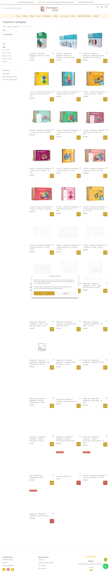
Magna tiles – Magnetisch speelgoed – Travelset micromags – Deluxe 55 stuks (65, 439)
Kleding (25, 16)
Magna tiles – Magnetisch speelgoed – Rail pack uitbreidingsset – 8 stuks (37, 400)
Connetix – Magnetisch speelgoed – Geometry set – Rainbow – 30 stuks (40, 170)
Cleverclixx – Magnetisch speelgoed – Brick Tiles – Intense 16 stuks (39, 55)
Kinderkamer (47, 16)
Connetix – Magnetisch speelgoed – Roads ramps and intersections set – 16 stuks (94, 209)
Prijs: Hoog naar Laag (10, 79)
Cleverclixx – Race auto (63, 476)
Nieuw (18, 16)
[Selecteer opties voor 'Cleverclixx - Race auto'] (79, 483)
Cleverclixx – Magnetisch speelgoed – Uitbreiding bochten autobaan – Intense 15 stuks (93, 55)
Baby (31, 16)
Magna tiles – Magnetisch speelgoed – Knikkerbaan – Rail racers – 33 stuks (93, 324)
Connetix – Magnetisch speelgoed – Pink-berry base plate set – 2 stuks (67, 209)
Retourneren (42, 568)
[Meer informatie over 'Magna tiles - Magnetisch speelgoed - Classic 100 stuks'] (52, 521)
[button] (52, 61)
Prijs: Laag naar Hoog (10, 77)
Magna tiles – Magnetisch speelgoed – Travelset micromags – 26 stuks (37, 439)
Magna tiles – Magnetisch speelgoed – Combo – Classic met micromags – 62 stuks (38, 324)
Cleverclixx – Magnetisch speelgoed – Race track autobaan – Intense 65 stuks (65, 55)
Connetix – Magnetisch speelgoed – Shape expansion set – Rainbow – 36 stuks (67, 247)
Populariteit (6, 74)
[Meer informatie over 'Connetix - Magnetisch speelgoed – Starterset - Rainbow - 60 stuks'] (105, 483)
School (38, 16)
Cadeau (73, 16)
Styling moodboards (84, 16)
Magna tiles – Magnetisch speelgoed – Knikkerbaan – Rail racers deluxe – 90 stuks (39, 362)
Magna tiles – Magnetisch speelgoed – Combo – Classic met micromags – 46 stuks (92, 285)
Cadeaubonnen (8, 560)
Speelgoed (15, 26)
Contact (41, 560)
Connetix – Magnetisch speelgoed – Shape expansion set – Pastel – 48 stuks (40, 247)
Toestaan (44, 293)
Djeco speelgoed (8, 565)
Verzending (42, 565)
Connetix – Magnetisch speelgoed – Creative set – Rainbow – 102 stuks (67, 132)
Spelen (55, 16)
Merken (96, 16)
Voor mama (64, 16)
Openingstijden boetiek (45, 562)
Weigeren (66, 293)
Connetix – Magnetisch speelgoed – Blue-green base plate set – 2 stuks (40, 94)
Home (4, 26)
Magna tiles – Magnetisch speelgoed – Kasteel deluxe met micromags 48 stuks (66, 324)
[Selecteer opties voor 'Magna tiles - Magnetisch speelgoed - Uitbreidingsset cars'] (79, 406)
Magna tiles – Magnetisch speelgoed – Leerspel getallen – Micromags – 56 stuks (66, 362)
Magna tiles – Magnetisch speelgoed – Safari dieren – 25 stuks (92, 400)
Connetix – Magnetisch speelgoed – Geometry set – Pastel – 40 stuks (94, 132)
